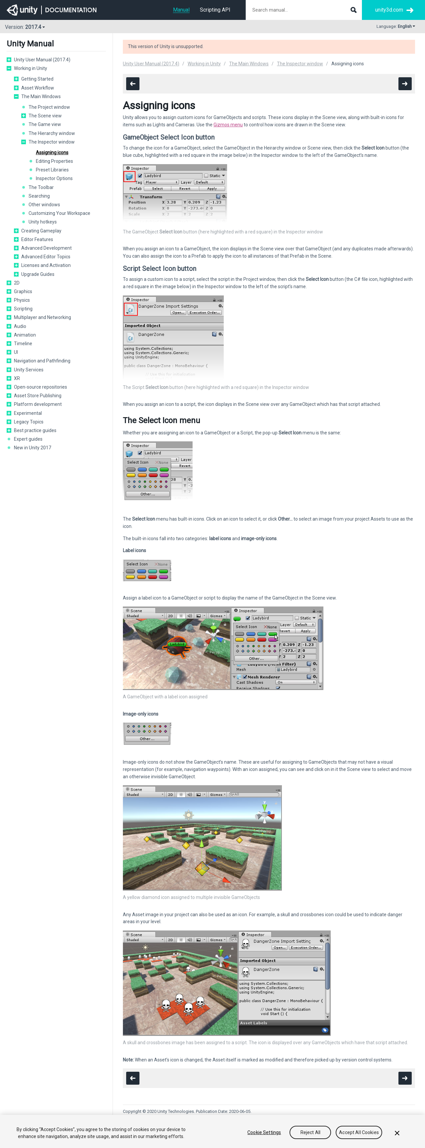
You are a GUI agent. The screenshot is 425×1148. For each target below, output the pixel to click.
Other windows (44, 204)
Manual (181, 10)
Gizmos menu (228, 124)
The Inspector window (52, 142)
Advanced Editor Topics (45, 256)
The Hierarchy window (52, 133)
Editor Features (37, 239)
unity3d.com (389, 10)
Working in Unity (30, 68)
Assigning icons (52, 152)
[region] (212, 1131)
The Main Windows (41, 96)
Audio (20, 326)
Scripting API (215, 10)
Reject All (310, 1132)
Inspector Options (54, 178)
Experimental (28, 413)
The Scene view (45, 115)
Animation (25, 335)
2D (17, 283)
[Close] (397, 1133)
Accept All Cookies (359, 1132)
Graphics (23, 291)
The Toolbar (41, 187)
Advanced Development (46, 248)
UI (16, 352)
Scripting (23, 308)
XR (17, 378)
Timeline (23, 343)
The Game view (45, 124)
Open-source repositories (40, 387)
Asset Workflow (37, 88)
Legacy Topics (28, 421)
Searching (39, 196)
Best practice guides (35, 430)
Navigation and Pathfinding (42, 360)
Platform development (38, 404)
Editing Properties (54, 161)
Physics (22, 300)
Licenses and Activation (46, 265)
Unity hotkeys (43, 221)
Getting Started (37, 79)
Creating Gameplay (41, 230)
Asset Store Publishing (37, 395)
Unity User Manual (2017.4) (42, 59)
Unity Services (28, 369)
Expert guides (28, 439)
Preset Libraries (52, 169)
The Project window (49, 107)
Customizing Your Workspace (59, 213)
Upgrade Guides (37, 274)
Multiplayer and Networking (42, 317)
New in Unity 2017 (32, 447)
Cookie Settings (264, 1132)
